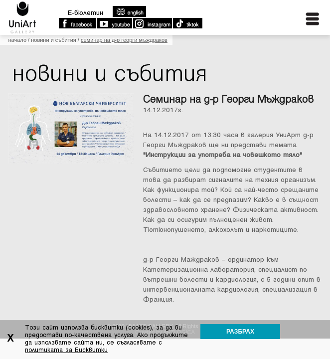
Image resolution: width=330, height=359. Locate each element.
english (129, 11)
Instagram (152, 23)
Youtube (114, 23)
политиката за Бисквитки (66, 350)
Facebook (77, 23)
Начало (17, 40)
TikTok (187, 23)
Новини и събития (53, 40)
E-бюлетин (85, 12)
